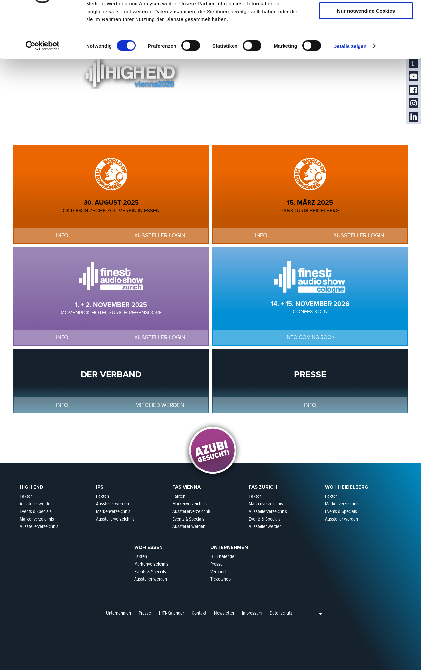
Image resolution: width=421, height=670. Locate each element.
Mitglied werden (160, 405)
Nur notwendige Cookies (366, 55)
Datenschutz (281, 613)
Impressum (252, 613)
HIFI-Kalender (171, 613)
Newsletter (224, 613)
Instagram (413, 103)
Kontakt (199, 613)
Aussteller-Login (190, 133)
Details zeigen (349, 90)
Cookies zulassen (366, 16)
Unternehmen (118, 613)
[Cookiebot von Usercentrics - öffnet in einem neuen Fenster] (42, 90)
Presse (145, 613)
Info (72, 133)
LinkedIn (413, 117)
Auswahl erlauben (366, 36)
